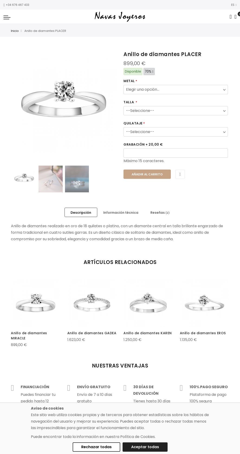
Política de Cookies (137, 436)
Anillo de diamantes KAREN (147, 333)
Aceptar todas (145, 447)
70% (149, 71)
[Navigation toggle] (6, 17)
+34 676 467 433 (16, 5)
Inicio (15, 31)
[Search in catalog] (231, 17)
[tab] (81, 212)
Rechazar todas (96, 447)
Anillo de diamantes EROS (203, 333)
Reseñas (160, 212)
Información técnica (120, 212)
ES (234, 5)
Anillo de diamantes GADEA (92, 333)
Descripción (81, 212)
